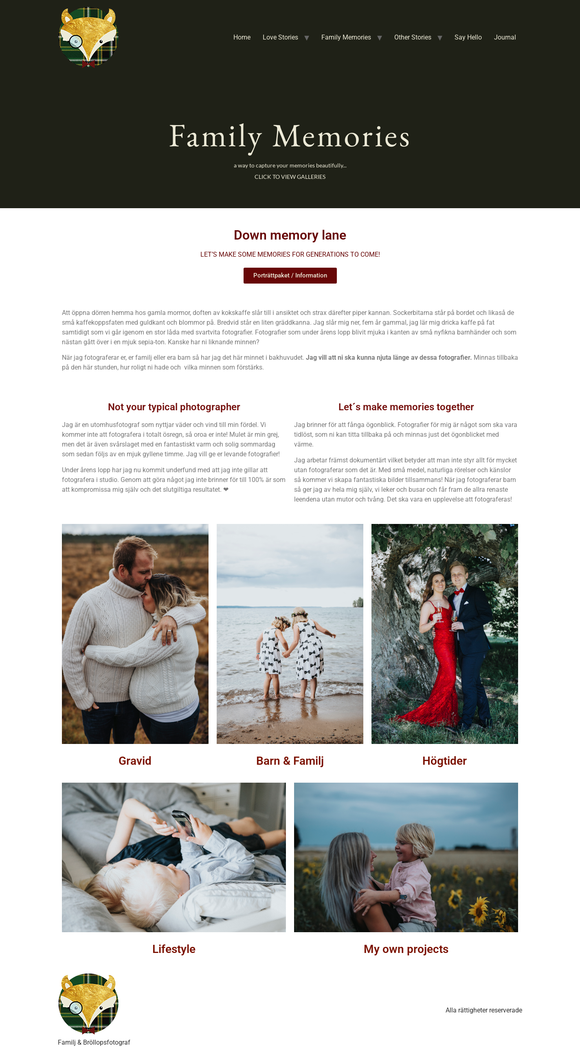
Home (241, 37)
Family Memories (346, 37)
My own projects (406, 949)
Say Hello (468, 37)
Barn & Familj (290, 761)
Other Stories (412, 37)
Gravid (135, 761)
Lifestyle (174, 949)
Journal (505, 37)
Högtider (444, 761)
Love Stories (280, 37)
